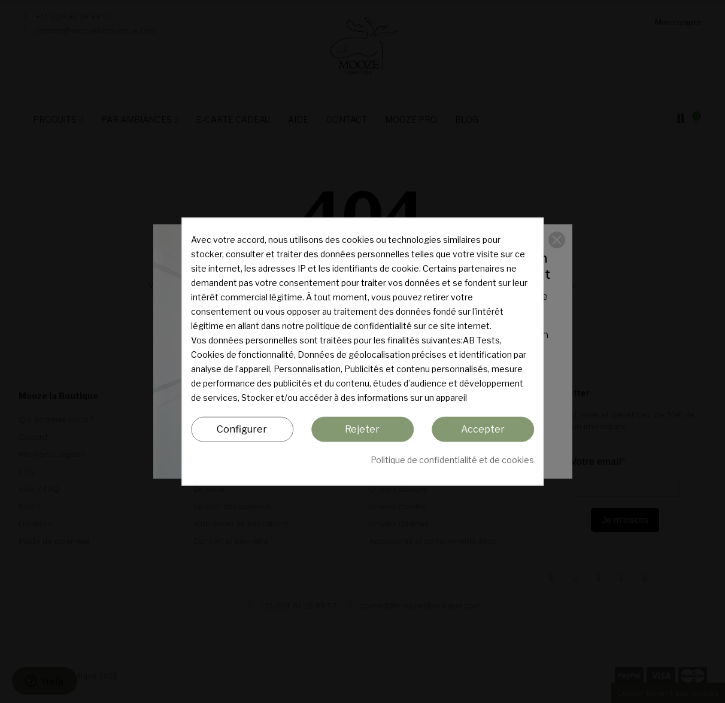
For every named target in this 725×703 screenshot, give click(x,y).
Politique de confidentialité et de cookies (452, 460)
